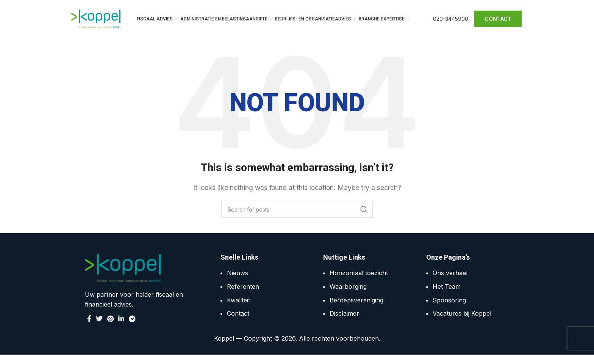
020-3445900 (450, 19)
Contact (238, 314)
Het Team (447, 286)
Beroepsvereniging (356, 300)
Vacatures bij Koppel (462, 314)
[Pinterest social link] (110, 318)
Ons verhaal (450, 273)
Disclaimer (344, 314)
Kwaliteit (238, 300)
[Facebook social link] (89, 318)
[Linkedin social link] (121, 318)
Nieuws (237, 273)
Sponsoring (449, 300)
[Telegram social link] (132, 318)
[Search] (297, 209)
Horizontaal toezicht (359, 273)
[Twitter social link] (99, 318)
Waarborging (348, 286)
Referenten (243, 286)
